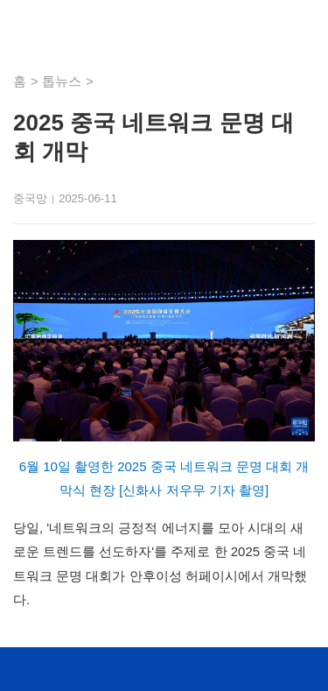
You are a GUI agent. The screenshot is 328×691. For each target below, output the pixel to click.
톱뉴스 (61, 81)
